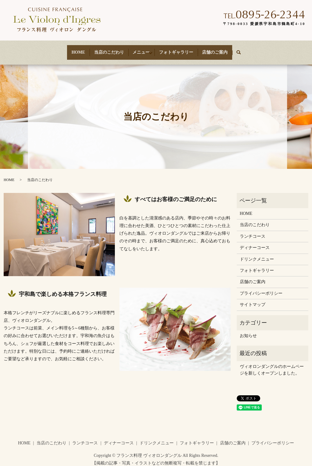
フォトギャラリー (180, 49)
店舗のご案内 (222, 49)
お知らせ (248, 330)
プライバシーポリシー (261, 288)
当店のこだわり (105, 49)
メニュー (139, 49)
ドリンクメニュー (257, 253)
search (251, 50)
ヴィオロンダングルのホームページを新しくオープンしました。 (272, 364)
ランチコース (252, 231)
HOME (70, 49)
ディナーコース (255, 242)
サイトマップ (252, 299)
